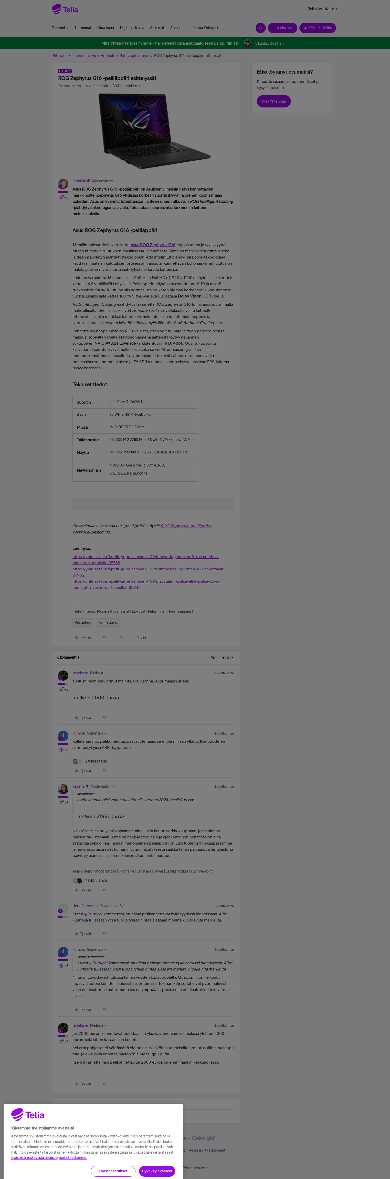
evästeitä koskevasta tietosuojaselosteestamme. (49, 1175)
